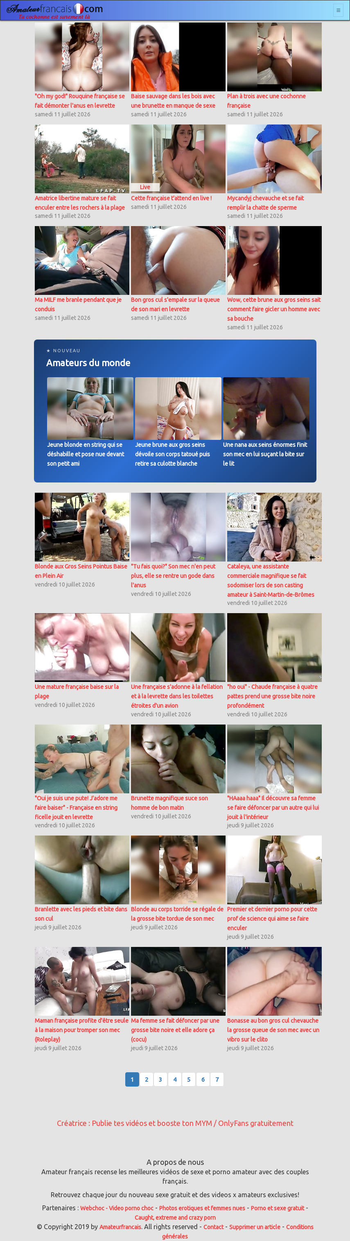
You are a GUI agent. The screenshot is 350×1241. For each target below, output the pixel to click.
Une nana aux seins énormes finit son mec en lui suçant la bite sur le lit (265, 454)
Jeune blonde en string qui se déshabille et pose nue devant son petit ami (85, 454)
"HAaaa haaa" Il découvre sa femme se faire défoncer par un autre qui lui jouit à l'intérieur (273, 807)
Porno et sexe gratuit (277, 1208)
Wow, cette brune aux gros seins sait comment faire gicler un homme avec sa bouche (274, 309)
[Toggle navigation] (338, 10)
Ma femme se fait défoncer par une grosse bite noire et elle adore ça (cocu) (175, 1030)
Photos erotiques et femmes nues (202, 1208)
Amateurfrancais (120, 1227)
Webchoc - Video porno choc (117, 1208)
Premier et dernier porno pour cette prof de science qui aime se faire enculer (272, 918)
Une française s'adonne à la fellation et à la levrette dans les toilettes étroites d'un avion (177, 696)
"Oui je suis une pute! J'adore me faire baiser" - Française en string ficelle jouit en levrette (76, 807)
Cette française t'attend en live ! (171, 198)
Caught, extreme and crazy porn (175, 1217)
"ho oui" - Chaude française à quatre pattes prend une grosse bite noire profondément (272, 696)
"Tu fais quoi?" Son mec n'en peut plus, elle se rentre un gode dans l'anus (173, 576)
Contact (213, 1227)
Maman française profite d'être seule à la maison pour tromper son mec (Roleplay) (82, 1030)
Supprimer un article (254, 1227)
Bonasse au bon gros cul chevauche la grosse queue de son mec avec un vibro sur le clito (273, 1030)
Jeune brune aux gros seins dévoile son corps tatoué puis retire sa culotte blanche (172, 454)
